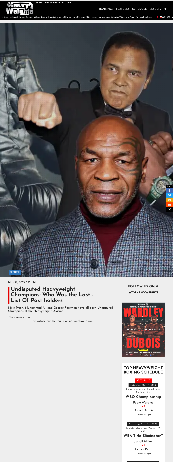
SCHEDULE (139, 9)
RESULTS (155, 9)
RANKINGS (106, 9)
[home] (19, 8)
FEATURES (122, 9)
